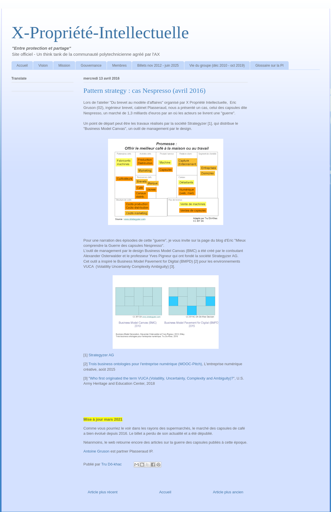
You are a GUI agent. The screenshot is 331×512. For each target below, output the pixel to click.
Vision (43, 65)
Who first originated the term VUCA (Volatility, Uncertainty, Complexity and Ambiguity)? (161, 378)
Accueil (22, 65)
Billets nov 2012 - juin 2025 (158, 65)
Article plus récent (103, 492)
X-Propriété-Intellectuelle (100, 32)
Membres (119, 65)
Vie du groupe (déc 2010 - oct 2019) (217, 65)
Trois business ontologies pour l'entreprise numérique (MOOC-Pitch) (145, 364)
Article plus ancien (228, 492)
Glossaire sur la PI (269, 65)
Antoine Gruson (96, 451)
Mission (64, 65)
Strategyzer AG (101, 355)
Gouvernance (91, 65)
